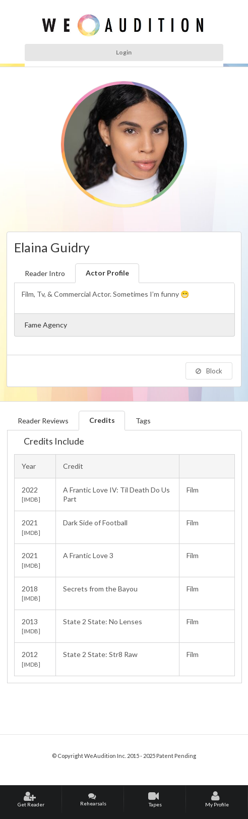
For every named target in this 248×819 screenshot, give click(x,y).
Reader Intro (45, 273)
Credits (102, 420)
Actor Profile (107, 272)
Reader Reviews (43, 420)
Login (124, 52)
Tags (143, 420)
